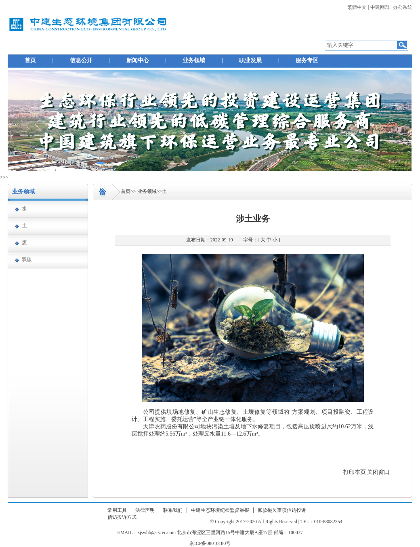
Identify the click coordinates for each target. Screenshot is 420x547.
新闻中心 (137, 60)
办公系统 (402, 7)
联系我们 (173, 510)
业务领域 (194, 60)
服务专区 (307, 60)
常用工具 (117, 510)
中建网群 (380, 7)
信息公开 (81, 60)
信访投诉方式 (121, 517)
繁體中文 (357, 7)
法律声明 (145, 510)
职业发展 (250, 60)
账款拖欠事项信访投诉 (282, 510)
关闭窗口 (378, 472)
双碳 (27, 259)
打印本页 (354, 472)
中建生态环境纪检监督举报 (220, 510)
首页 (30, 60)
